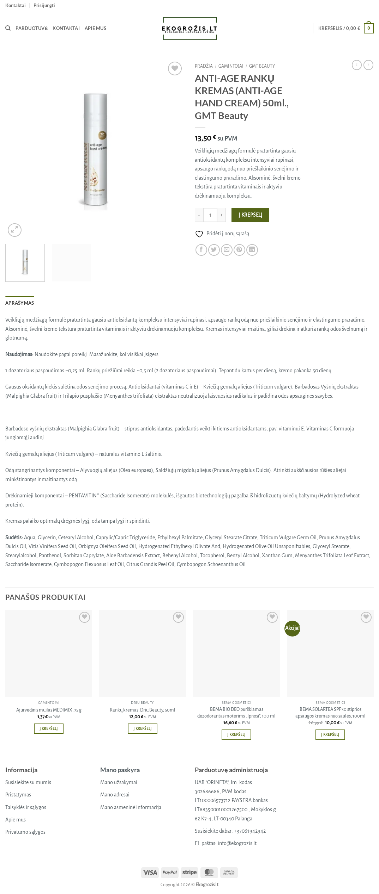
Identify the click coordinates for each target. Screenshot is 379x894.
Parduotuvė (32, 28)
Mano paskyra (120, 770)
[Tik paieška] (8, 28)
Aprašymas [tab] (19, 303)
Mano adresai (115, 794)
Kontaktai (15, 5)
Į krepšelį (251, 215)
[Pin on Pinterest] (239, 250)
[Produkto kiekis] (210, 215)
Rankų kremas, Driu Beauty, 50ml (142, 710)
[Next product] (357, 65)
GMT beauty (262, 66)
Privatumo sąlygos (25, 832)
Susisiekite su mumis (28, 782)
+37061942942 (250, 831)
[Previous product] (368, 65)
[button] (44, 5)
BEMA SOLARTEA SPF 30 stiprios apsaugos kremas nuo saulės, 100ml (330, 713)
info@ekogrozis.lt (237, 843)
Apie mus (95, 28)
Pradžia (204, 66)
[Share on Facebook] (201, 250)
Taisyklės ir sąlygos (25, 807)
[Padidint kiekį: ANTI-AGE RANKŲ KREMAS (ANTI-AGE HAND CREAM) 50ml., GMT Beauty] (221, 215)
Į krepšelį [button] (49, 729)
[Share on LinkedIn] (252, 250)
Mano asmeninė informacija (130, 807)
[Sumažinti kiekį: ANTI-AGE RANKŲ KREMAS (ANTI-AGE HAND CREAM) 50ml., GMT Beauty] (199, 215)
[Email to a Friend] (227, 250)
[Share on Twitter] (214, 250)
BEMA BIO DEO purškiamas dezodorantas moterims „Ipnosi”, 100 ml (236, 713)
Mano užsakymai (118, 782)
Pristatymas (18, 794)
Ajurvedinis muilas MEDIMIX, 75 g (49, 710)
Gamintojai (230, 66)
